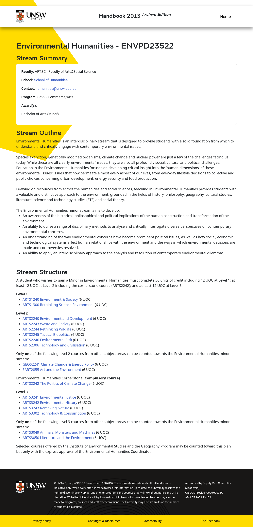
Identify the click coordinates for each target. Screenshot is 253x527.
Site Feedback (210, 521)
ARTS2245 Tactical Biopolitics (46, 334)
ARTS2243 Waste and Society (46, 323)
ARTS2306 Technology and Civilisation (54, 345)
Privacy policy (41, 521)
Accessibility (153, 521)
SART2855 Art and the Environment (52, 369)
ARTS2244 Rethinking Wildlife (47, 329)
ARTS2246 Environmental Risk (47, 339)
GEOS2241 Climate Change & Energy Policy (58, 364)
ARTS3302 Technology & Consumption (54, 413)
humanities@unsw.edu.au (56, 88)
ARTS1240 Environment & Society (50, 299)
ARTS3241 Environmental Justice (49, 397)
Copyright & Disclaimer (101, 521)
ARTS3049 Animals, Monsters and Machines (59, 432)
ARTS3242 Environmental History (50, 402)
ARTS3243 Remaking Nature (46, 407)
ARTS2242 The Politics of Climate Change (57, 383)
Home (225, 16)
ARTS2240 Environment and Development (57, 318)
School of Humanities (51, 80)
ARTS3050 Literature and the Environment (58, 437)
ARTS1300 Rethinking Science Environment (58, 304)
